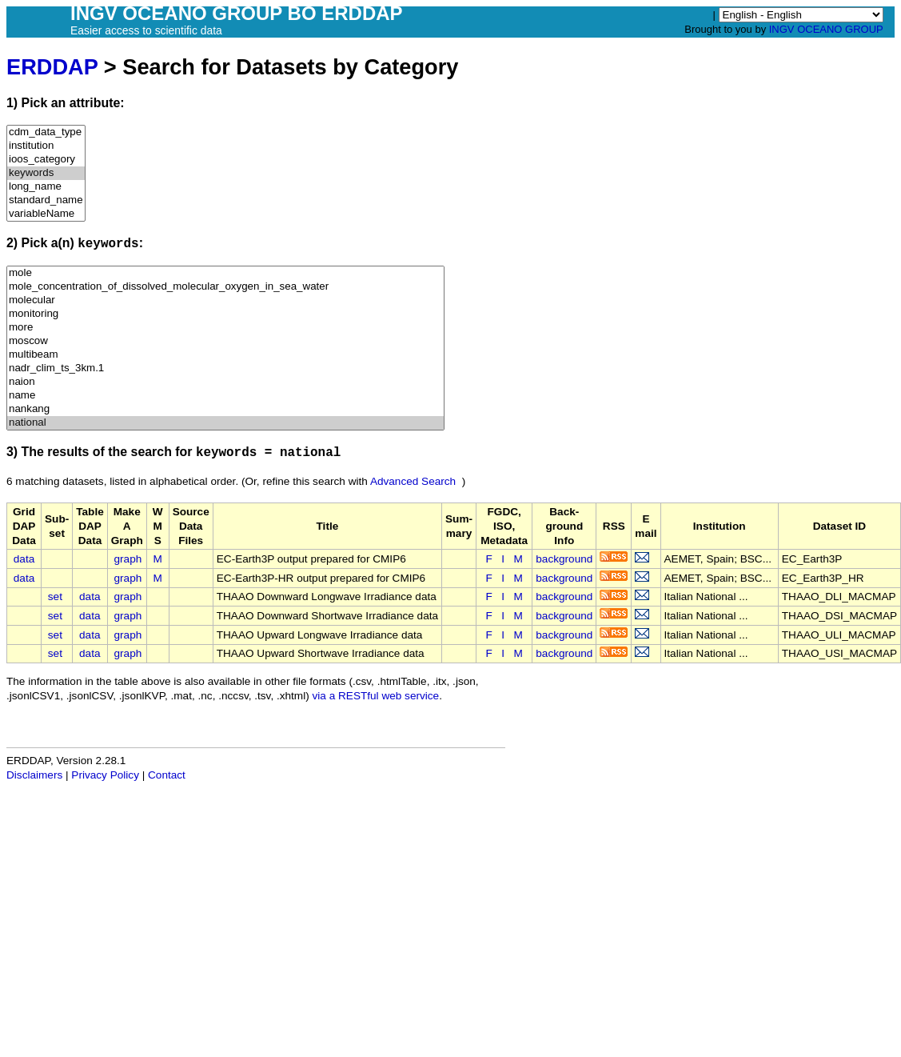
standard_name (46, 200)
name (225, 395)
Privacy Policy (105, 775)
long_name (46, 187)
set (55, 597)
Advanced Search (413, 481)
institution (46, 146)
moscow (225, 341)
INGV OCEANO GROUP (826, 29)
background (564, 559)
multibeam (225, 355)
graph (128, 559)
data (24, 559)
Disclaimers (34, 775)
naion (225, 382)
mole (225, 273)
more (225, 327)
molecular (225, 300)
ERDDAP (52, 66)
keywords (46, 173)
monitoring (225, 314)
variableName (46, 214)
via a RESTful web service (376, 696)
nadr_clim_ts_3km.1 (225, 368)
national (225, 423)
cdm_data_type (46, 132)
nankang (225, 409)
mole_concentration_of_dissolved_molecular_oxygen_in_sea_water (225, 287)
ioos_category (46, 159)
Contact (166, 775)
